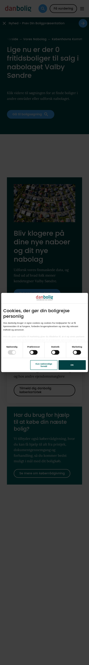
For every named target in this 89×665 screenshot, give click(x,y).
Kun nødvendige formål (44, 365)
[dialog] (44, 332)
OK (72, 365)
